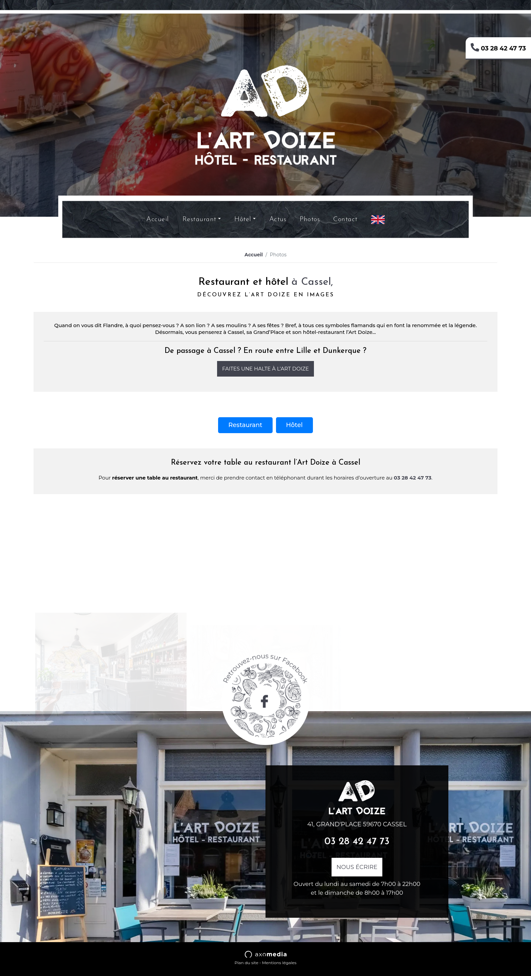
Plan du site (246, 962)
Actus (277, 219)
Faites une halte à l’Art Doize (265, 368)
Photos (310, 219)
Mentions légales (279, 962)
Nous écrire (357, 867)
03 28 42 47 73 (498, 47)
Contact (345, 219)
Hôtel (242, 219)
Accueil (157, 219)
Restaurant (199, 219)
